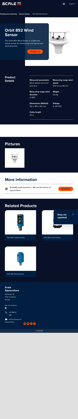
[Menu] (63, 3)
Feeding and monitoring (8, 14)
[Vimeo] (34, 323)
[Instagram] (31, 323)
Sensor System (24, 14)
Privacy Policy (9, 322)
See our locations (11, 305)
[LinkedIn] (24, 323)
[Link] (11, 3)
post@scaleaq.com (15, 319)
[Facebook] (28, 323)
